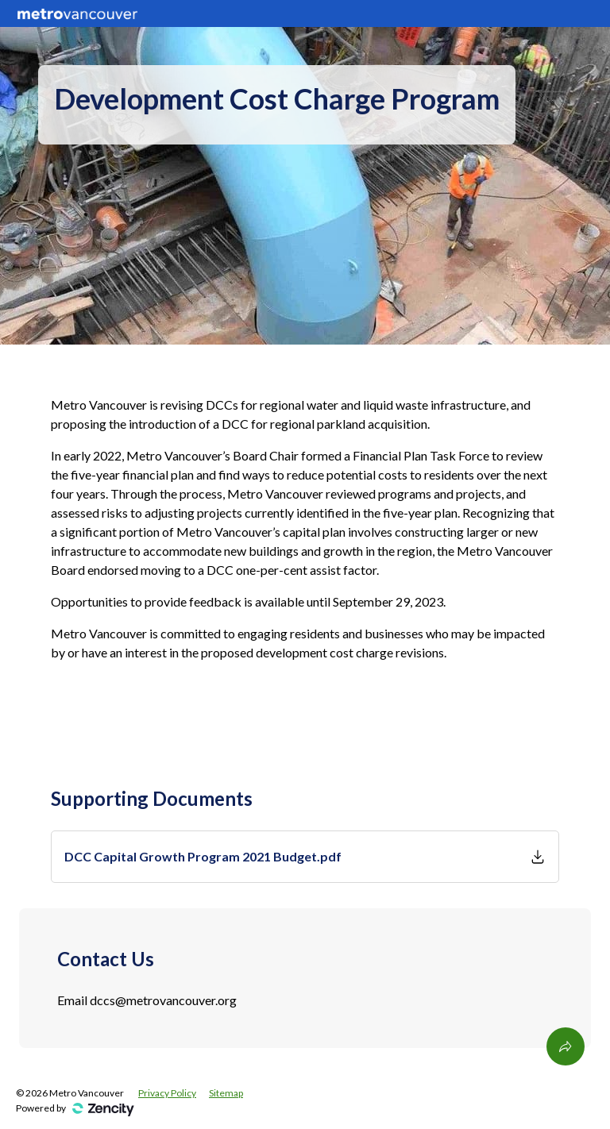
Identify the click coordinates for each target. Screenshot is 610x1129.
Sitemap (226, 1093)
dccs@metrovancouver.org (163, 1000)
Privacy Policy (167, 1093)
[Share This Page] (565, 1046)
